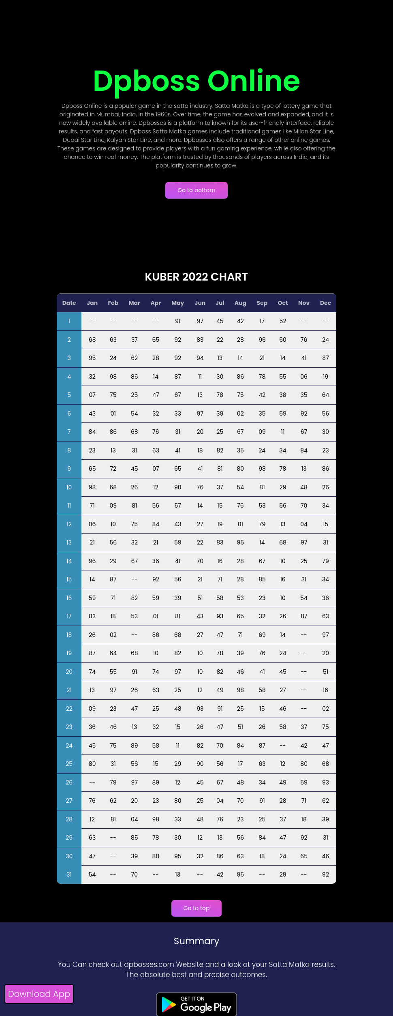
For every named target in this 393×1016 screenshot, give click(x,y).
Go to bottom (196, 190)
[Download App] (39, 995)
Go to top (197, 908)
